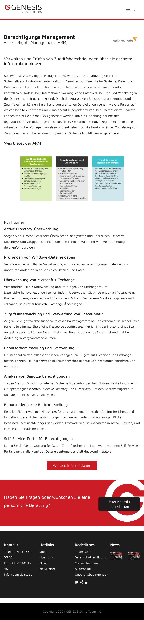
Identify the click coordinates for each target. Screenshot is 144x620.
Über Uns (46, 557)
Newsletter (47, 569)
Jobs (43, 552)
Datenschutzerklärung (90, 557)
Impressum (83, 552)
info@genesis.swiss (18, 574)
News (44, 563)
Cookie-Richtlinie (87, 563)
